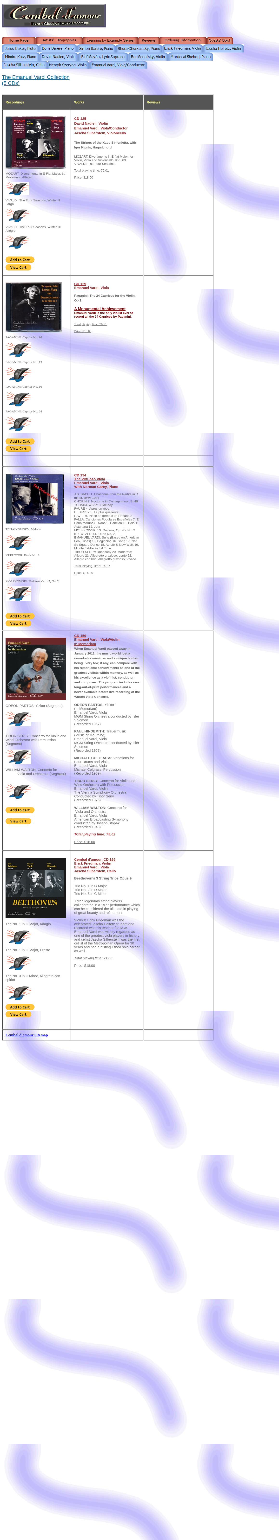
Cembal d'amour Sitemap (27, 1035)
